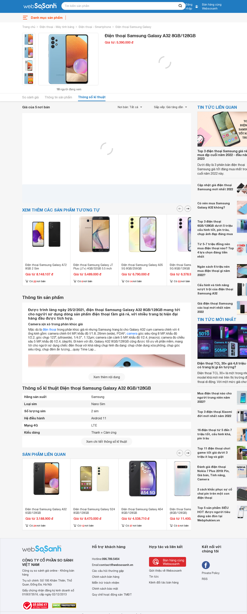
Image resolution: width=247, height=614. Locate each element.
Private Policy (210, 573)
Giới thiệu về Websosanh (165, 570)
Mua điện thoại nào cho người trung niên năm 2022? (214, 397)
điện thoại (49, 329)
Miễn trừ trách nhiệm (105, 582)
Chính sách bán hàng (105, 576)
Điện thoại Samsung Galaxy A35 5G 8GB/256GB (142, 266)
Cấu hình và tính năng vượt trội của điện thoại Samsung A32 (215, 289)
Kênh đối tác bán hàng (164, 582)
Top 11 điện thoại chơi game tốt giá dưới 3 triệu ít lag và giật (213, 452)
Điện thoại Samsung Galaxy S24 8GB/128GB (94, 511)
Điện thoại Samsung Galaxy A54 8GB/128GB (142, 511)
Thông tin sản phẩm (58, 97)
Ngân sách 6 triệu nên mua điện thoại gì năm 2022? (213, 271)
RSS (205, 579)
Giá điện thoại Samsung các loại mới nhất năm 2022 (215, 307)
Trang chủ (28, 27)
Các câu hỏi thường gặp (108, 570)
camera (132, 333)
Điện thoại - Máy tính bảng (57, 27)
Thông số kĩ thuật (91, 97)
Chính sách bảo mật (105, 588)
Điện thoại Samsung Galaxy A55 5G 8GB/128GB (190, 266)
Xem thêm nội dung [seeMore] (106, 377)
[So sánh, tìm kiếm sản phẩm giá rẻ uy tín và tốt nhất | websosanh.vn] (40, 6)
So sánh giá (30, 97)
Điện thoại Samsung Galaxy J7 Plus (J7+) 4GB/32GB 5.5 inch (93, 266)
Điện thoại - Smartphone (95, 27)
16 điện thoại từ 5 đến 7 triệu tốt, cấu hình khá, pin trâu (214, 434)
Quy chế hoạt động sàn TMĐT (112, 594)
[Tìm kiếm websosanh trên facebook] (206, 565)
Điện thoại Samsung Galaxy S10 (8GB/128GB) (190, 511)
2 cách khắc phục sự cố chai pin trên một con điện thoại (214, 493)
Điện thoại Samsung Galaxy (133, 27)
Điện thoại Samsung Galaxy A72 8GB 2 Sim (46, 266)
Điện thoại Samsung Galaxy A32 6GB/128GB (46, 511)
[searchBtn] (180, 6)
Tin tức (154, 576)
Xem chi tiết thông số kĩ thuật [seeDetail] (106, 441)
